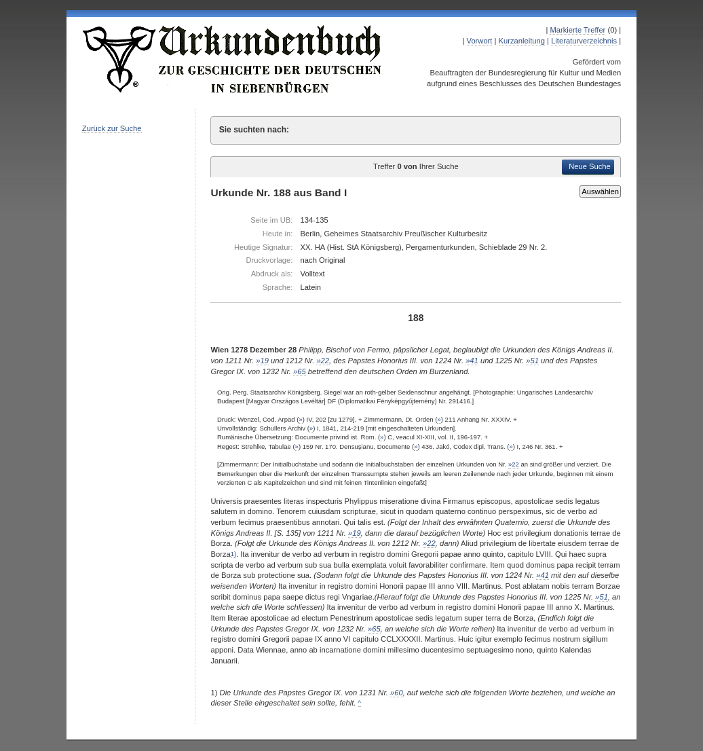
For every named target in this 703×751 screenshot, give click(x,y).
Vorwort (480, 41)
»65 (299, 371)
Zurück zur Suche (112, 128)
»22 (322, 360)
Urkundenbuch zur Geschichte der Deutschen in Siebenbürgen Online (232, 59)
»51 (532, 360)
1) (233, 554)
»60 (396, 693)
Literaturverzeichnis (584, 41)
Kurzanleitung (522, 41)
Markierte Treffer (577, 30)
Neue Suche (590, 166)
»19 (262, 360)
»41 (472, 360)
